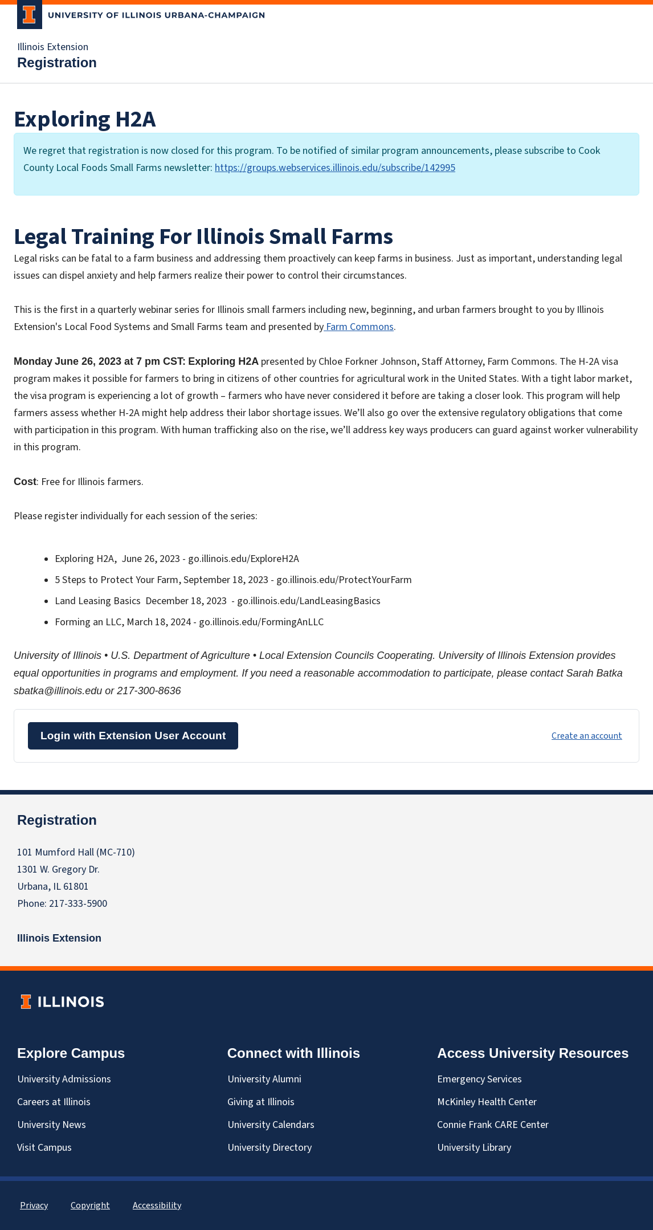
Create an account (587, 736)
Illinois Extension (52, 47)
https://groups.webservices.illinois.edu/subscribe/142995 (335, 168)
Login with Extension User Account (133, 736)
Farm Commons (359, 327)
